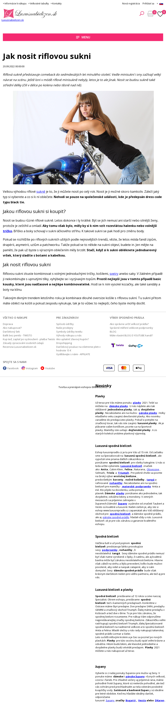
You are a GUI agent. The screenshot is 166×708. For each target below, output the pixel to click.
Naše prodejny (64, 327)
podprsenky (109, 550)
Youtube (50, 368)
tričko (7, 231)
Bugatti (131, 700)
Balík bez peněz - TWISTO (17, 335)
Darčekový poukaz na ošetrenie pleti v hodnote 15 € (78, 348)
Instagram (32, 368)
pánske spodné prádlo (116, 517)
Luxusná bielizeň (131, 466)
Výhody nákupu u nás (69, 335)
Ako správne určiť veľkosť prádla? (129, 324)
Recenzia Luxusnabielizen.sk (19, 346)
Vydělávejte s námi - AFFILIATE (73, 354)
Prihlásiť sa (148, 3)
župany (122, 503)
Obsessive (153, 469)
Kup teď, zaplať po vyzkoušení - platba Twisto (29, 339)
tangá (150, 479)
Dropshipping (64, 343)
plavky (120, 493)
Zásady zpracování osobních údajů (23, 343)
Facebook (13, 368)
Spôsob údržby (65, 324)
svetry (114, 274)
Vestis (142, 700)
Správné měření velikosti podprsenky (131, 327)
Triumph (123, 472)
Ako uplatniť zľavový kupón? (72, 339)
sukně (40, 191)
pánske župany (135, 676)
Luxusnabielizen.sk (13, 20)
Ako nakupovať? (12, 327)
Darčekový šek (11, 331)
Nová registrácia (131, 3)
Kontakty (57, 3)
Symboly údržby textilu (69, 331)
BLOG (113, 331)
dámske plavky (118, 406)
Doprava (8, 324)
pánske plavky (148, 413)
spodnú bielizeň (120, 514)
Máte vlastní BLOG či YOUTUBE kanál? (131, 335)
